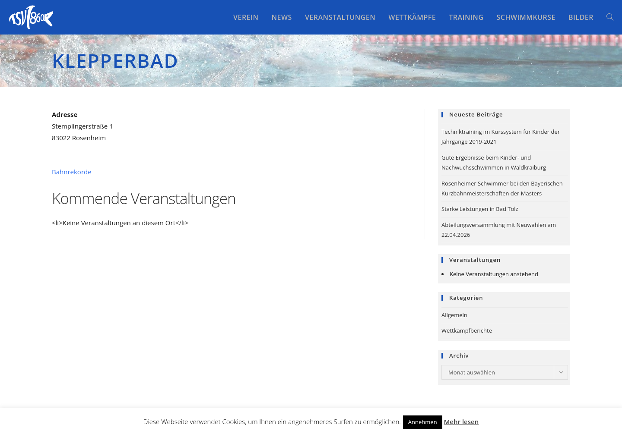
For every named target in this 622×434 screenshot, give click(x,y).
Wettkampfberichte (466, 330)
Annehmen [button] (422, 422)
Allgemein (454, 315)
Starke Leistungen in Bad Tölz (479, 209)
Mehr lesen (461, 421)
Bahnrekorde (72, 171)
